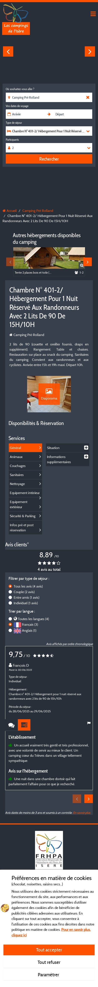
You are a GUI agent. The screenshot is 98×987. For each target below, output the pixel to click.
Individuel (26, 603)
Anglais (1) (29, 630)
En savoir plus (81, 812)
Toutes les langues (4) (33, 619)
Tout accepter (49, 949)
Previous (8, 51)
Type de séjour (14, 123)
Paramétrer (49, 974)
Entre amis (26, 597)
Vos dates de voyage (17, 106)
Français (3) (30, 624)
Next (90, 51)
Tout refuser (49, 962)
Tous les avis (28, 586)
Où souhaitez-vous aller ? (20, 89)
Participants (12, 140)
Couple (24, 592)
